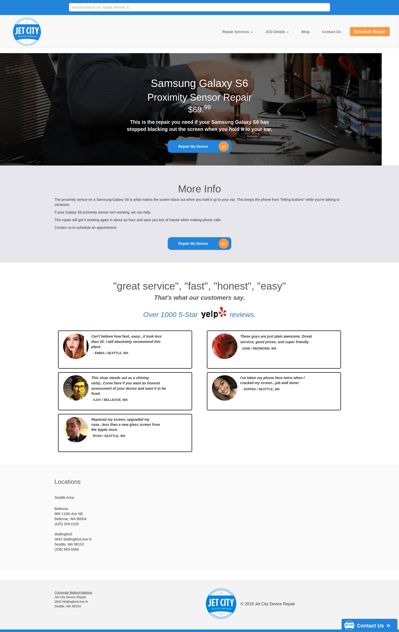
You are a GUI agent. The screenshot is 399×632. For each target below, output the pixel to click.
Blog (305, 32)
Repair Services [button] (237, 32)
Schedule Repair (370, 31)
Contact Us (331, 32)
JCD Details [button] (277, 32)
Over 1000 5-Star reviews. (199, 313)
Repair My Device (203, 146)
